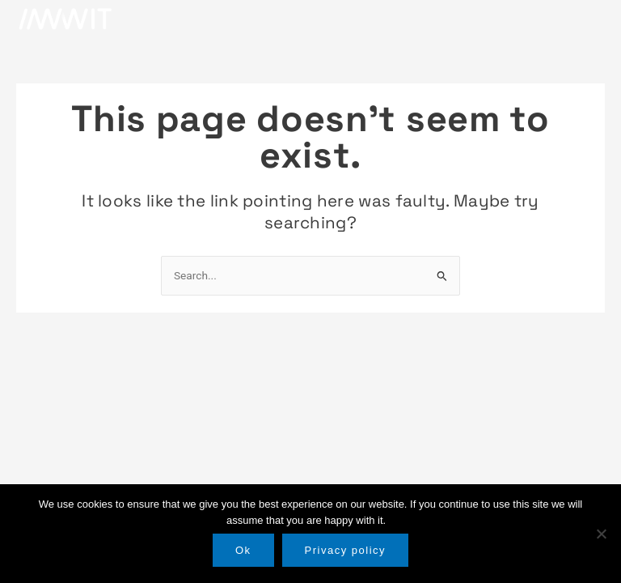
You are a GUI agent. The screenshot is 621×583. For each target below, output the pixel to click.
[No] (601, 534)
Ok (243, 550)
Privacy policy (345, 550)
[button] (589, 19)
